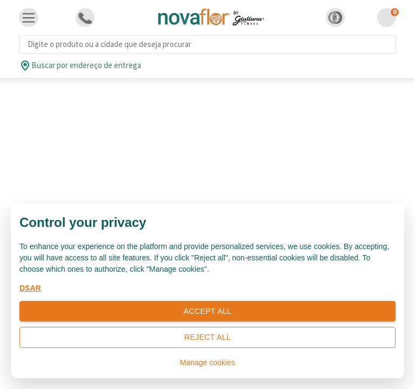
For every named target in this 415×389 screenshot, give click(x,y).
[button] (335, 17)
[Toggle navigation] (28, 18)
